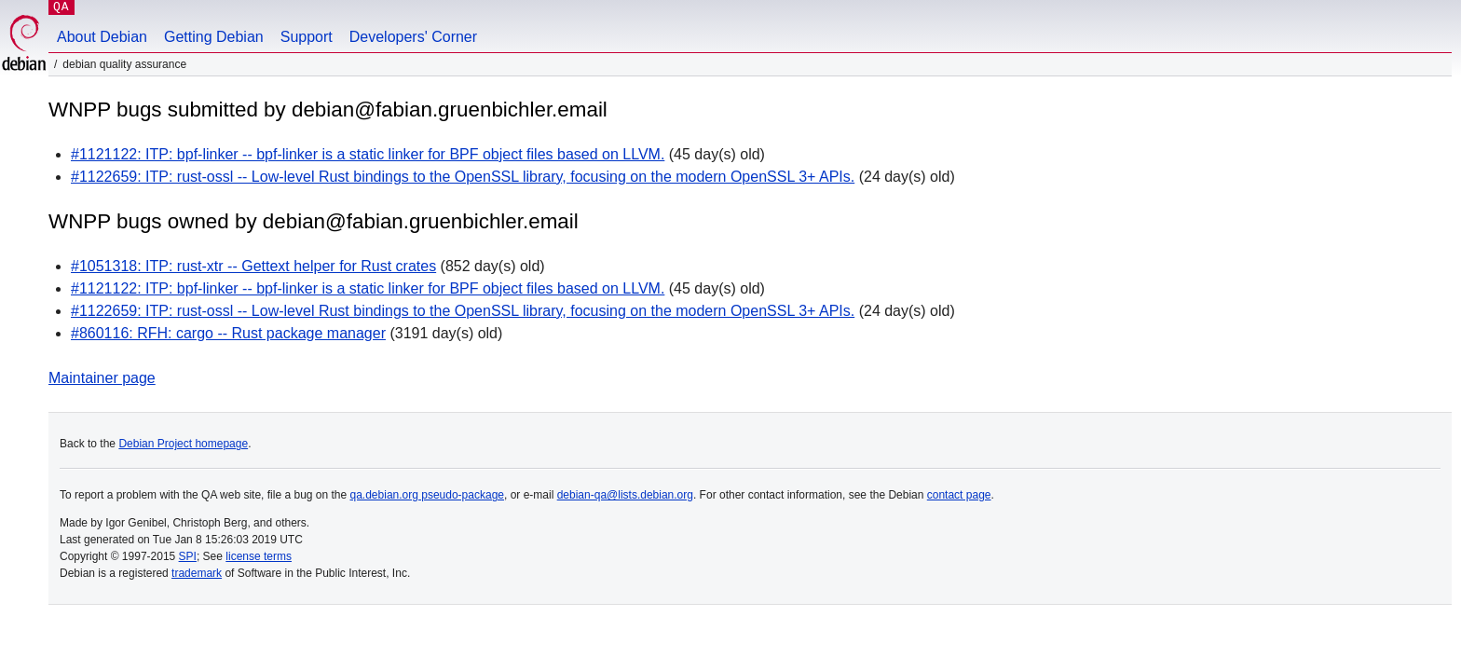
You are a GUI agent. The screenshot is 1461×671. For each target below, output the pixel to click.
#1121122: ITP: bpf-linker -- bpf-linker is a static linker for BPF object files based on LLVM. (367, 154)
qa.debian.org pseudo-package (427, 494)
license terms (258, 556)
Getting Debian (214, 37)
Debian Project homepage (183, 443)
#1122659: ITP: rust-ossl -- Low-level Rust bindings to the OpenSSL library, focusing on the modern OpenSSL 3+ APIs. (462, 177)
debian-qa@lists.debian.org (625, 494)
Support (306, 37)
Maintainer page (102, 378)
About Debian (102, 37)
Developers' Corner (413, 37)
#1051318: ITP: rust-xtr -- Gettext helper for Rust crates (253, 266)
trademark (196, 573)
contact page (959, 494)
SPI (188, 556)
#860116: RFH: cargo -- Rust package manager (228, 333)
